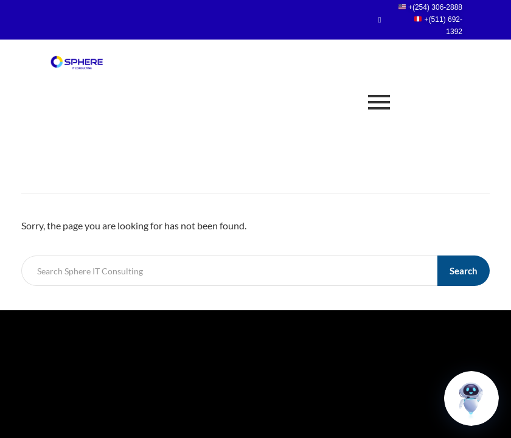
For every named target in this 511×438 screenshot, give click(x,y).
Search (464, 270)
